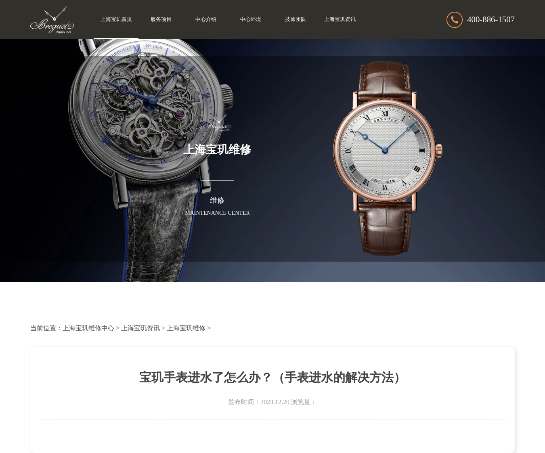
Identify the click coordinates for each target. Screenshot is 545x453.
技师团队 (295, 19)
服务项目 (161, 19)
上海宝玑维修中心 (88, 328)
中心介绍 (205, 19)
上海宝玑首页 (116, 19)
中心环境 (250, 19)
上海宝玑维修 (186, 328)
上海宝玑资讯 (340, 19)
